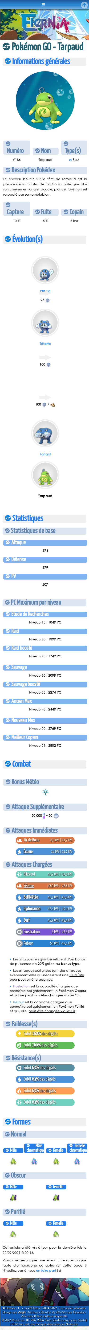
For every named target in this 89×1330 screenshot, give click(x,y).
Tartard (45, 454)
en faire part (46, 1270)
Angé (22, 1312)
